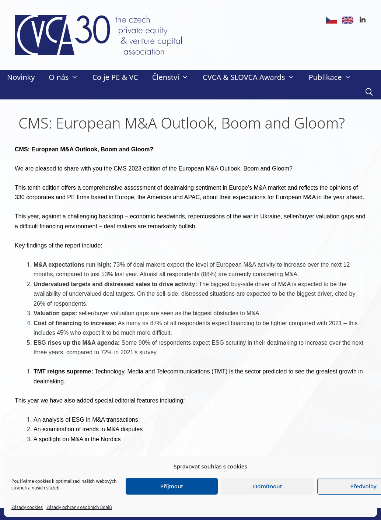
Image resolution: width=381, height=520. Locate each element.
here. (85, 477)
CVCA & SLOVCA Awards (252, 77)
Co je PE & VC (115, 77)
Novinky (21, 77)
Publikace (334, 77)
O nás (67, 77)
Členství (174, 77)
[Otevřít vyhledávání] (369, 92)
